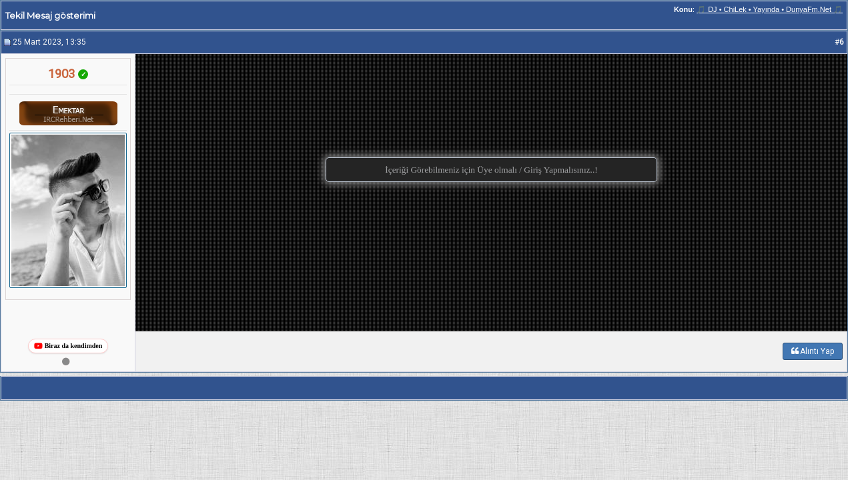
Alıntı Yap (812, 351)
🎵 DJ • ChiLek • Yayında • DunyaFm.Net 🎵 (770, 9)
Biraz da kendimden (68, 346)
